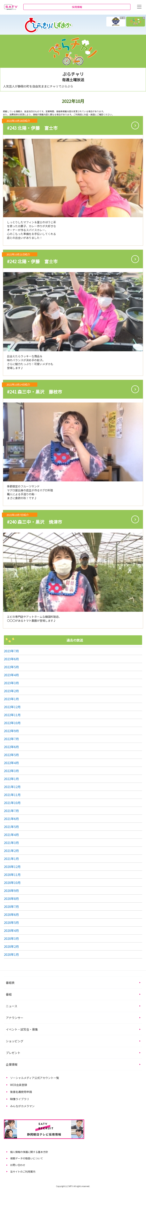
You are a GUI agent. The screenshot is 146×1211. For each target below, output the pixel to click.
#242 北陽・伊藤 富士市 (30, 258)
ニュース (11, 1006)
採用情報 (77, 7)
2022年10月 (12, 722)
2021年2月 (11, 850)
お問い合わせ (17, 1165)
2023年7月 (11, 651)
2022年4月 (11, 762)
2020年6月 (11, 914)
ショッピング (14, 1041)
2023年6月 (11, 659)
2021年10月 (12, 802)
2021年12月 (12, 786)
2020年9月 (11, 890)
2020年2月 (11, 946)
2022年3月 (11, 770)
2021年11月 (12, 794)
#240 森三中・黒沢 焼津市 (32, 519)
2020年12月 (12, 866)
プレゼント (13, 1053)
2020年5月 (11, 922)
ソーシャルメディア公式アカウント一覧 (34, 1078)
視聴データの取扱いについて (26, 1158)
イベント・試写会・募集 (22, 1029)
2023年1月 (11, 698)
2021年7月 (11, 810)
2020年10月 (12, 882)
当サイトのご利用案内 (22, 1171)
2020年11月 (12, 874)
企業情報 (11, 1064)
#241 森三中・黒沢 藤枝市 (32, 388)
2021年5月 (11, 826)
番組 (9, 994)
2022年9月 (11, 730)
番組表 (10, 983)
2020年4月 (11, 930)
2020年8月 (11, 898)
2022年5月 (11, 667)
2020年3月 (11, 938)
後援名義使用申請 (21, 1092)
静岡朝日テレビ (10, 7)
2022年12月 (12, 706)
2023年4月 (11, 675)
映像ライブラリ (19, 1099)
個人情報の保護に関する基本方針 (29, 1152)
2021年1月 (11, 858)
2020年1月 (11, 954)
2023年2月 (11, 690)
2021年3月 (11, 842)
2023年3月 (11, 683)
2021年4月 (11, 834)
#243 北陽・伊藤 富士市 (30, 125)
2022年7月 (11, 738)
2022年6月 (11, 746)
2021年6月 (11, 818)
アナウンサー (14, 1018)
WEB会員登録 (18, 1085)
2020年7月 (11, 906)
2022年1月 (11, 778)
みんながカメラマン (22, 1106)
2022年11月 (12, 714)
